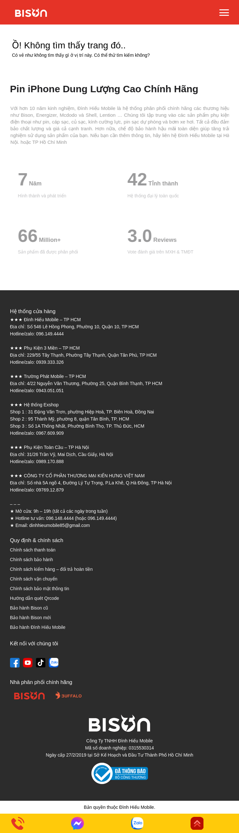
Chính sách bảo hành (31, 559)
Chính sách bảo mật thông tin (39, 588)
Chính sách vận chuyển (33, 578)
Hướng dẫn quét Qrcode (34, 598)
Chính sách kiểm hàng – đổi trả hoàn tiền (51, 569)
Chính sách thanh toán (33, 549)
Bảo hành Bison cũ (29, 607)
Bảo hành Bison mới (30, 617)
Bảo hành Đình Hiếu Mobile (38, 627)
